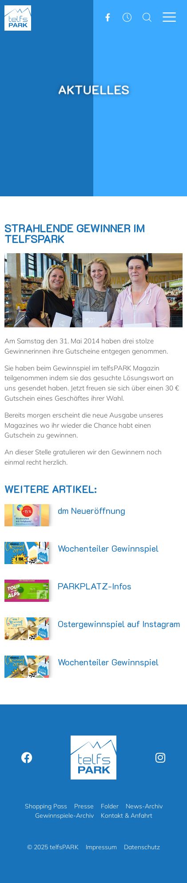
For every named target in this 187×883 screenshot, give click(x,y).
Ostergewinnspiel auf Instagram (119, 623)
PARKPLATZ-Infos (94, 586)
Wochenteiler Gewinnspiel (108, 548)
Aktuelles (93, 89)
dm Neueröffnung (91, 510)
